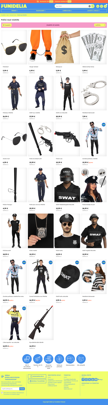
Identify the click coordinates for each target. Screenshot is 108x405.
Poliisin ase (59, 158)
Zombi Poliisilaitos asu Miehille (38, 296)
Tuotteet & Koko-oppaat (55, 382)
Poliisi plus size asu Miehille (37, 204)
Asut (8, 15)
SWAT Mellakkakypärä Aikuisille (65, 204)
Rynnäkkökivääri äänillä (36, 342)
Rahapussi (59, 66)
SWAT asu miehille (34, 112)
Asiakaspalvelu (37, 376)
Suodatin (8, 25)
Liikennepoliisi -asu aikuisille (11, 342)
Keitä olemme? (68, 389)
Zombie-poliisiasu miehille (89, 158)
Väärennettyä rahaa (88, 66)
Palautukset (51, 384)
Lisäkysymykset (52, 385)
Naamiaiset (40, 10)
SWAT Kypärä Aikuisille (89, 250)
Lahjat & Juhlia (93, 10)
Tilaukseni (50, 379)
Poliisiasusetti (7, 250)
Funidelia (3, 15)
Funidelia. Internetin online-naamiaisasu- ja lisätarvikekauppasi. (14, 6)
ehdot (18, 394)
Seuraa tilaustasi (37, 381)
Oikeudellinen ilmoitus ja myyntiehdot (71, 381)
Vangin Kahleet (33, 66)
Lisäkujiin (66, 10)
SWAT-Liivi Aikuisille (61, 112)
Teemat (13, 10)
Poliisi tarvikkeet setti (35, 158)
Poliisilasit (6, 66)
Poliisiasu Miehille (8, 112)
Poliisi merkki (33, 250)
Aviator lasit (6, 158)
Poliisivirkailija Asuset (88, 204)
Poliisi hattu (59, 250)
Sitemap (66, 387)
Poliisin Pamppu (7, 204)
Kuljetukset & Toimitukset (55, 381)
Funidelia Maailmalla (70, 379)
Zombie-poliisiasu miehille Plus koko (13, 296)
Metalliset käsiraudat (88, 112)
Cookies (66, 385)
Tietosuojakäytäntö (69, 384)
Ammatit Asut (13, 15)
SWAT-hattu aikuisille (62, 296)
